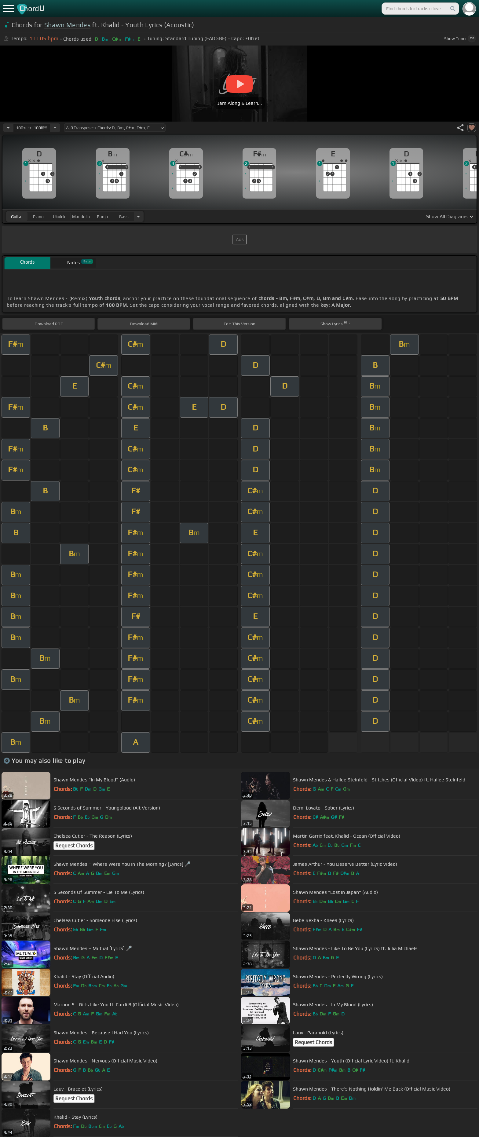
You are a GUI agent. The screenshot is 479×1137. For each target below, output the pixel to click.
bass (124, 216)
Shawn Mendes (67, 25)
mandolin (81, 216)
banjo (102, 216)
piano (38, 216)
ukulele (59, 216)
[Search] (452, 8)
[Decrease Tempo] (8, 127)
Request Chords (74, 846)
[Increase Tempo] (55, 127)
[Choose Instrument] (138, 216)
